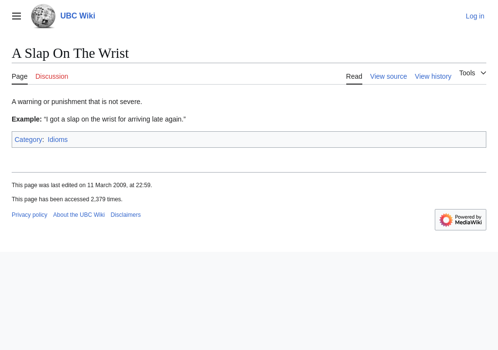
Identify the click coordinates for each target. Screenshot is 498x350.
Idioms (58, 139)
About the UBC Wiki (79, 214)
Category (28, 139)
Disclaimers (125, 214)
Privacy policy (29, 214)
